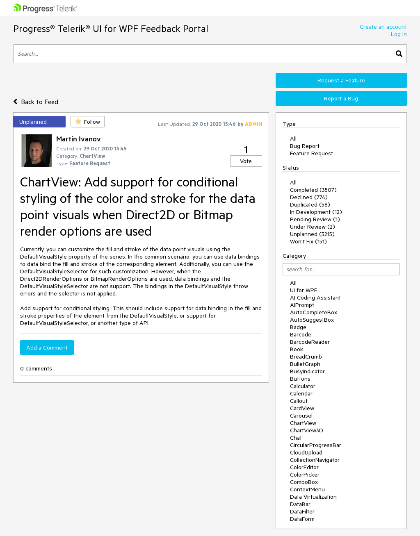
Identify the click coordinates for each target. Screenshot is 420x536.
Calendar (301, 393)
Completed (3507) (313, 189)
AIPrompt (302, 305)
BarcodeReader (310, 341)
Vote (246, 161)
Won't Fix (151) (308, 241)
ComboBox (304, 482)
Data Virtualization (313, 496)
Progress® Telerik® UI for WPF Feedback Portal (110, 28)
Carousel (301, 415)
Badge (298, 327)
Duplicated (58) (310, 204)
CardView (302, 408)
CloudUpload (306, 452)
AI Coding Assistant (315, 297)
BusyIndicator (307, 371)
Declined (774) (309, 197)
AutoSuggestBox (312, 319)
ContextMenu (307, 489)
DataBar (300, 504)
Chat (296, 437)
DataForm (302, 518)
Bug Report (305, 146)
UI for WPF (303, 290)
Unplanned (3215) (312, 234)
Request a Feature (341, 80)
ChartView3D (306, 430)
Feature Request (311, 153)
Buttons (300, 378)
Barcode (300, 334)
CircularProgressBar (315, 445)
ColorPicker (305, 474)
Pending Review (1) (315, 219)
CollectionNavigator (315, 459)
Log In (399, 34)
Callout (299, 400)
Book (296, 349)
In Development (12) (316, 212)
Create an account (383, 26)
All (293, 138)
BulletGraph (305, 364)
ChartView (303, 423)
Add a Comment (47, 347)
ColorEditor (304, 467)
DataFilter (302, 511)
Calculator (302, 386)
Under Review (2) (312, 226)
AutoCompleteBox (313, 312)
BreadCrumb (306, 356)
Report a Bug (341, 98)
